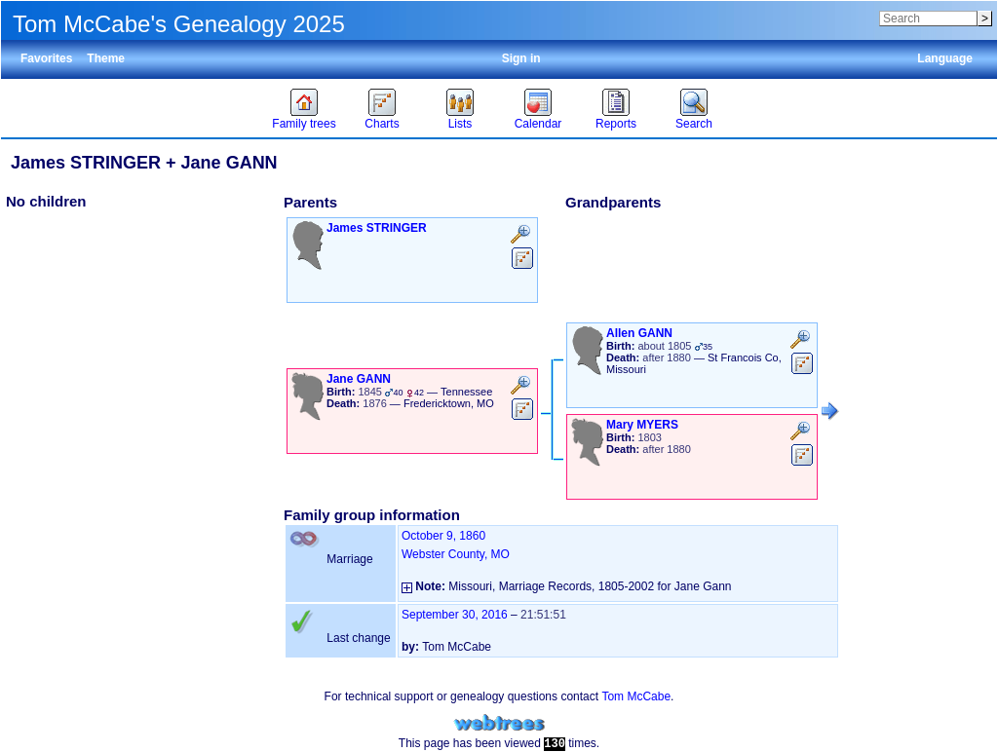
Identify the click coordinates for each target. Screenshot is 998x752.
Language (945, 58)
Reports (615, 124)
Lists (460, 124)
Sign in (521, 58)
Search (693, 124)
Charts (382, 124)
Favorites (46, 58)
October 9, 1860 (443, 536)
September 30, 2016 (455, 614)
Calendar (538, 124)
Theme (106, 58)
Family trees (303, 124)
